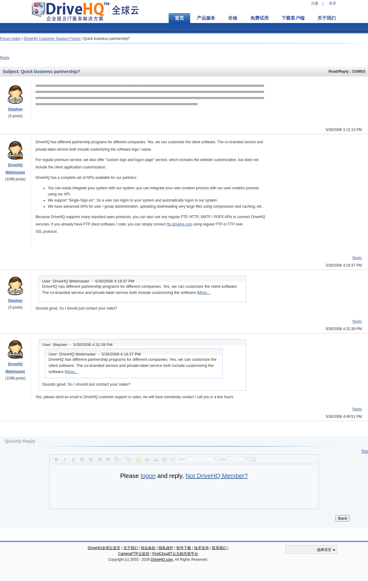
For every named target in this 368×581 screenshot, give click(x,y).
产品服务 (206, 18)
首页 (179, 18)
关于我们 (326, 18)
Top (364, 451)
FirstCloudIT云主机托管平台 (175, 554)
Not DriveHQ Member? (217, 475)
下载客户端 (293, 18)
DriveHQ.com (162, 559)
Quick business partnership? (106, 39)
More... (204, 292)
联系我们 (219, 548)
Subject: (12, 71)
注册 (314, 3)
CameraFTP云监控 (133, 554)
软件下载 (183, 548)
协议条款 (148, 548)
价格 (232, 18)
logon (147, 475)
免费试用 (259, 18)
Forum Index (10, 39)
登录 (332, 3)
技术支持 (201, 548)
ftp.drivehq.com (179, 224)
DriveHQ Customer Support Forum (52, 39)
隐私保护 (166, 548)
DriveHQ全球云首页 (104, 548)
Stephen (15, 109)
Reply (5, 58)
